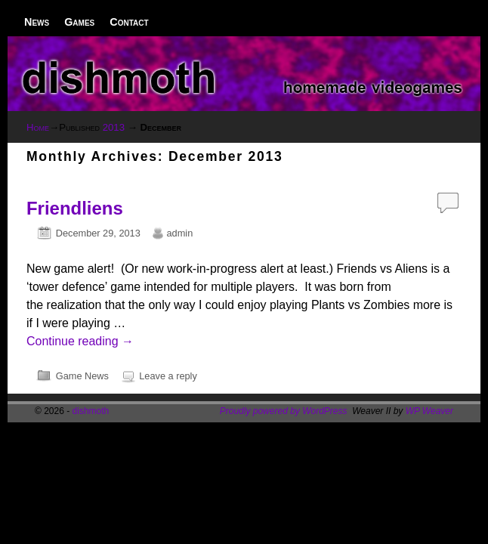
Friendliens (74, 208)
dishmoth (91, 411)
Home (37, 127)
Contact (129, 22)
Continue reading (80, 341)
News (36, 22)
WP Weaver (429, 411)
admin (180, 233)
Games (79, 22)
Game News (82, 376)
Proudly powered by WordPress (283, 411)
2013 (114, 127)
